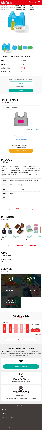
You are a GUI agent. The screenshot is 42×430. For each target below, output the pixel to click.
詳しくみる (21, 339)
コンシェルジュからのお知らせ (11, 302)
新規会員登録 (33, 2)
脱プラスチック (9, 7)
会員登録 (21, 90)
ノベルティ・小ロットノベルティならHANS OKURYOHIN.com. (25, 427)
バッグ (7, 5)
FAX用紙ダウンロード (20, 395)
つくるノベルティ (11, 280)
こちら (36, 129)
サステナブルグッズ (31, 280)
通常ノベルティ (11, 291)
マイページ (36, 2)
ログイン (30, 2)
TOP (2, 5)
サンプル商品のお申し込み (21, 139)
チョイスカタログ (30, 291)
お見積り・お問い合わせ (21, 366)
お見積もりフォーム (21, 208)
